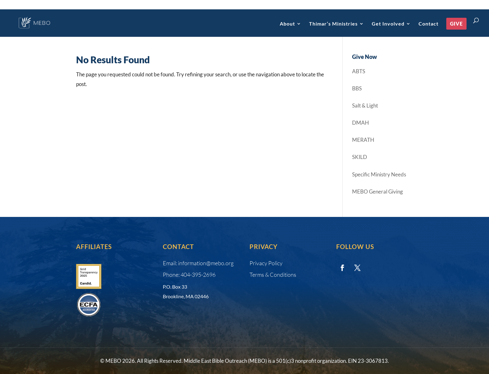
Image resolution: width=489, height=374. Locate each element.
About (287, 24)
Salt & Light (365, 105)
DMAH (360, 122)
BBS (357, 88)
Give (456, 23)
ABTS (358, 71)
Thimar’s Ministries (333, 24)
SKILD (359, 157)
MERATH (363, 140)
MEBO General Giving (377, 191)
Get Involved (388, 24)
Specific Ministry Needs (379, 174)
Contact (428, 24)
